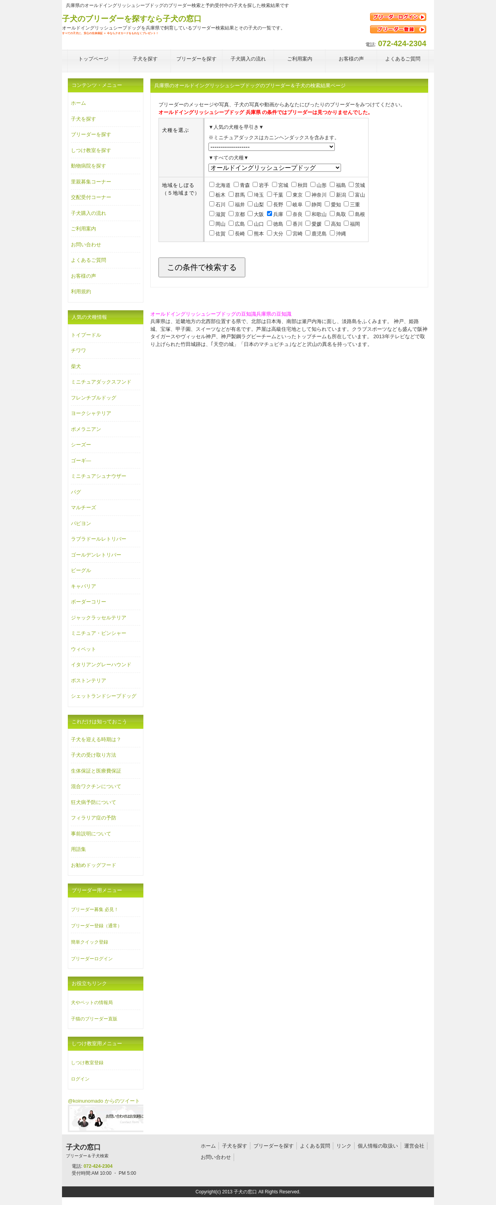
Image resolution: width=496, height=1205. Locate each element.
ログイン (80, 1079)
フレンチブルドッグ (93, 398)
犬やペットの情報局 (92, 1002)
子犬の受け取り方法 (93, 755)
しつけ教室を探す (91, 150)
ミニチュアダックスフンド (101, 382)
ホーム (78, 103)
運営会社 (414, 1146)
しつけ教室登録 (87, 1062)
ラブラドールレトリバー (98, 539)
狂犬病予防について (93, 802)
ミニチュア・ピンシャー (98, 633)
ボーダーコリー (88, 602)
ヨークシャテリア (91, 413)
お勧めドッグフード (93, 865)
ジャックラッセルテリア (98, 618)
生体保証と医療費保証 (96, 771)
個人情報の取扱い (378, 1146)
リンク (343, 1146)
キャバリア (83, 586)
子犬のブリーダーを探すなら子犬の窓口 (132, 18)
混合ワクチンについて (96, 786)
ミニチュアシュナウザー (98, 476)
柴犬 (76, 366)
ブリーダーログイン (92, 958)
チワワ (78, 350)
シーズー (81, 445)
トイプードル (86, 335)
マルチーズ (83, 507)
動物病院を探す (88, 166)
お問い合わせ (86, 244)
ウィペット (83, 649)
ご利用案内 (83, 229)
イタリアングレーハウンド (101, 664)
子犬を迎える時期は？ (96, 739)
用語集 (78, 849)
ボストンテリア (88, 680)
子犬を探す (83, 119)
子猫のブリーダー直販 (94, 1019)
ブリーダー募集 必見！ (95, 909)
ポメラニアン (86, 429)
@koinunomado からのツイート (104, 1101)
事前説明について (91, 834)
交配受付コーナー (91, 197)
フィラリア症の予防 (93, 818)
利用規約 (81, 291)
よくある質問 (315, 1146)
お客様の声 (83, 276)
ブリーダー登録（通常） (96, 925)
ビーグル (81, 570)
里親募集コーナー (91, 182)
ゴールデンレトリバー (96, 555)
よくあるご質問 (88, 260)
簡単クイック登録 (89, 942)
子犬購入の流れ (88, 213)
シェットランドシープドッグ (103, 696)
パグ (76, 492)
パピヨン (81, 523)
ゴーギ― (81, 460)
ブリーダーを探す (91, 134)
